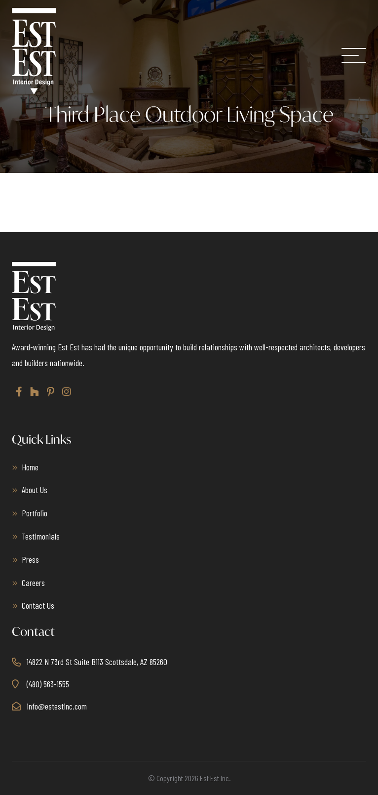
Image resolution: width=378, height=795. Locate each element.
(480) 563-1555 (48, 683)
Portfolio (34, 512)
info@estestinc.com (57, 706)
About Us (34, 489)
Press (30, 559)
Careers (33, 582)
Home (30, 466)
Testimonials (41, 536)
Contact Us (38, 605)
